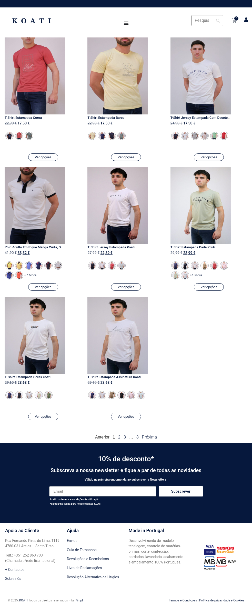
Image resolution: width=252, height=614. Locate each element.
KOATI (23, 600)
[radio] (9, 136)
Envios (72, 541)
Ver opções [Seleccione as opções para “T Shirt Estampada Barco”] (126, 157)
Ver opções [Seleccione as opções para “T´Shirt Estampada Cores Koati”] (43, 416)
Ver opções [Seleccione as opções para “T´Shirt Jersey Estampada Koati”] (126, 287)
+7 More (30, 275)
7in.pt (79, 600)
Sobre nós (13, 579)
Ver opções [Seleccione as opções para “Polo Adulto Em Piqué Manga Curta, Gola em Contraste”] (43, 287)
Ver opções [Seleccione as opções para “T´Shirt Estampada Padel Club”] (208, 287)
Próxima (149, 437)
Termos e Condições (183, 600)
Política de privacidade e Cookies (221, 600)
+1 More (196, 275)
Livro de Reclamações (84, 568)
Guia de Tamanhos (82, 550)
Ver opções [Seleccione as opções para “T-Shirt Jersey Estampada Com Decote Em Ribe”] (208, 157)
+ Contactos (14, 570)
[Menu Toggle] (126, 23)
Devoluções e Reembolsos (88, 559)
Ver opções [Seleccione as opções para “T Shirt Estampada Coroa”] (43, 157)
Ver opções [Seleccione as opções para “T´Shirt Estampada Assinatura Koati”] (126, 416)
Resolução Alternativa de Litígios (93, 577)
